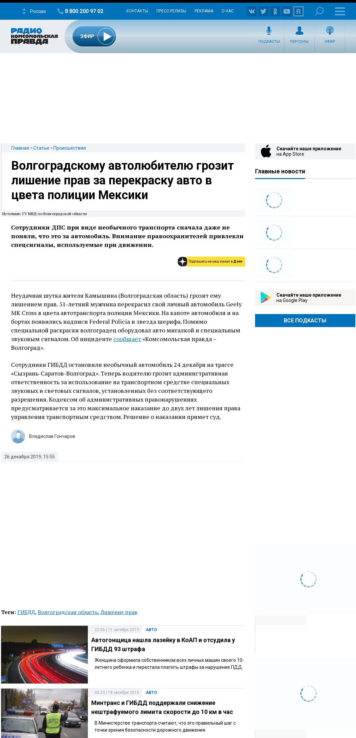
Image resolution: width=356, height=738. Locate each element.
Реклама (204, 11)
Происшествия (69, 148)
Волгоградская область (68, 612)
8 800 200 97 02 (84, 11)
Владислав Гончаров (52, 436)
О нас (228, 11)
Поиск (319, 11)
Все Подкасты (305, 320)
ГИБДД (26, 612)
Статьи (41, 148)
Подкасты (269, 41)
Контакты (137, 11)
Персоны (299, 41)
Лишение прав (119, 612)
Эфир (329, 41)
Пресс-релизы (171, 11)
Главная (20, 148)
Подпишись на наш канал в (215, 261)
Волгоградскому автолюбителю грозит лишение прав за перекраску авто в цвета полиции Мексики (122, 180)
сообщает (127, 339)
